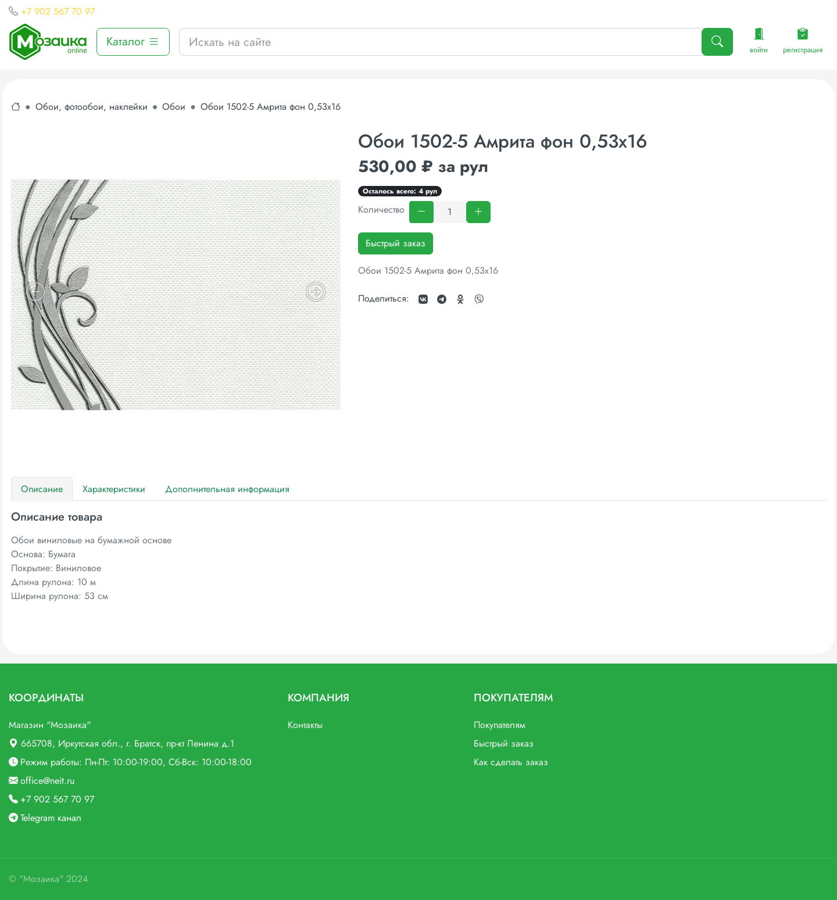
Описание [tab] (42, 489)
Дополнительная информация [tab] (227, 489)
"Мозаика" (41, 878)
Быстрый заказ (395, 243)
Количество (381, 209)
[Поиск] (717, 42)
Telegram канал (50, 817)
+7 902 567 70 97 (58, 11)
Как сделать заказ (511, 762)
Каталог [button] (133, 41)
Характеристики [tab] (114, 489)
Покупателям (499, 725)
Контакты (305, 725)
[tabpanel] (418, 556)
